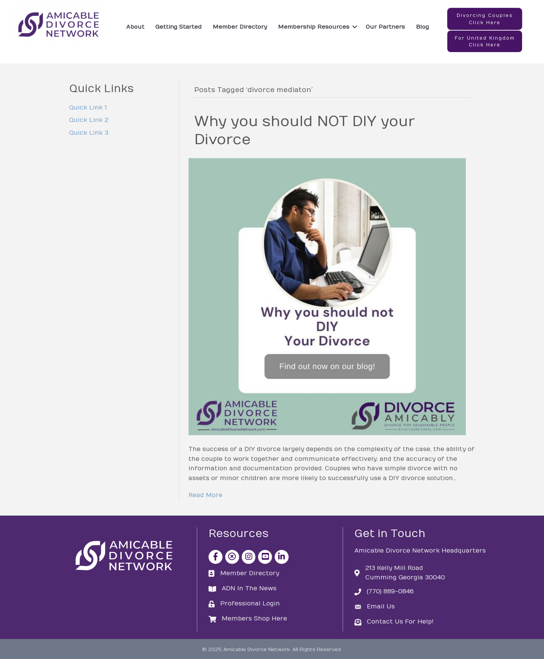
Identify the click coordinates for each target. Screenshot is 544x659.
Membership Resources (313, 26)
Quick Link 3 (88, 132)
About (135, 26)
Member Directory (240, 26)
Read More (206, 495)
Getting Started (178, 26)
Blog (422, 26)
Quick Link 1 (88, 107)
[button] (484, 19)
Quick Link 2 (88, 120)
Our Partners (385, 26)
